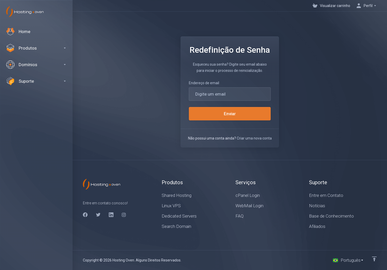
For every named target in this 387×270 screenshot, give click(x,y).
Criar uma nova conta (254, 138)
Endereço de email (204, 83)
